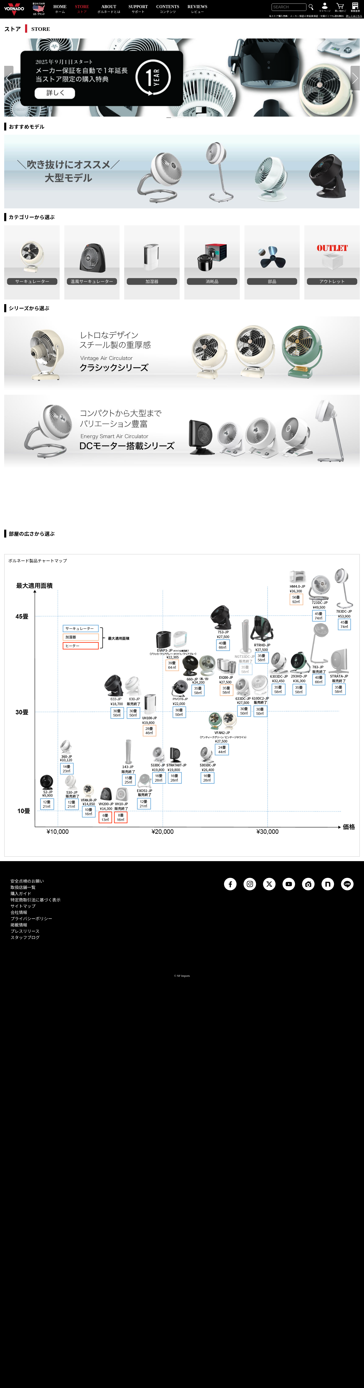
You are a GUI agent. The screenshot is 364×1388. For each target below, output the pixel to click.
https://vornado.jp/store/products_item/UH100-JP (150, 1100)
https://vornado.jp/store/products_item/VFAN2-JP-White (234, 1119)
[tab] (168, 117)
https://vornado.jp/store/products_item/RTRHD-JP (262, 1021)
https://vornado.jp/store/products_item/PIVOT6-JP (179, 1086)
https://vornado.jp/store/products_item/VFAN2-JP (210, 1119)
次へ (355, 69)
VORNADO (9, 5)
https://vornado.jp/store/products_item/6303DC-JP (279, 1056)
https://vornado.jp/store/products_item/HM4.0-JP (297, 976)
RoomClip (307, 1282)
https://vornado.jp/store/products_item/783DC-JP (343, 976)
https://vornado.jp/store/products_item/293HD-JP (300, 1058)
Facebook (228, 1282)
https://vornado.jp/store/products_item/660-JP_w (207, 1061)
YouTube (287, 1282)
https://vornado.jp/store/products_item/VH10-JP (122, 1195)
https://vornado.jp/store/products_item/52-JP (47, 1182)
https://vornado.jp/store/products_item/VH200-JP (106, 1194)
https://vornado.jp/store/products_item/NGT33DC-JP (245, 1025)
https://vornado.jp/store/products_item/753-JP (222, 1011)
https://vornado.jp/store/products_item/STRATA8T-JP (177, 1154)
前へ (8, 69)
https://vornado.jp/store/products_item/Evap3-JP (173, 1037)
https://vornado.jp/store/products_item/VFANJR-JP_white (89, 1190)
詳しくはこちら (354, 16)
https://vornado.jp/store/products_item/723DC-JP (319, 979)
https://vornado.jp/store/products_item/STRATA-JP (339, 1054)
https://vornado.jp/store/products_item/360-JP (66, 1147)
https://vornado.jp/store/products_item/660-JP (190, 1061)
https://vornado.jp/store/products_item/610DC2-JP (260, 1083)
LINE (343, 1282)
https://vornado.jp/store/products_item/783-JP (319, 1031)
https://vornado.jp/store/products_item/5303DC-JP (207, 1153)
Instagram (249, 1282)
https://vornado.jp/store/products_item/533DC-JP (159, 1153)
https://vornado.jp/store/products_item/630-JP (134, 1080)
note (324, 1282)
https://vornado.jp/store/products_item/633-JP (114, 1081)
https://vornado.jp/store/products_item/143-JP (129, 1145)
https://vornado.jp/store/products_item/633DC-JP (243, 1083)
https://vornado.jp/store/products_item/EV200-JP (226, 1065)
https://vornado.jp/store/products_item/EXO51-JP (144, 1181)
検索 (311, 7)
